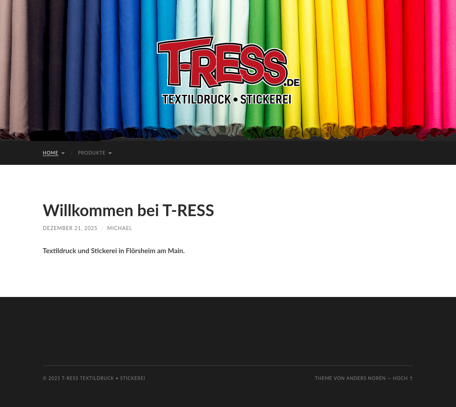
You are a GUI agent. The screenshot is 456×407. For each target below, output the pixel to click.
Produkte (92, 153)
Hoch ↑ (403, 378)
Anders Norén (366, 378)
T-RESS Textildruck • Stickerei (103, 378)
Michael (119, 228)
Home (50, 153)
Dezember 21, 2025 (70, 228)
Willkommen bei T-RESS (128, 210)
